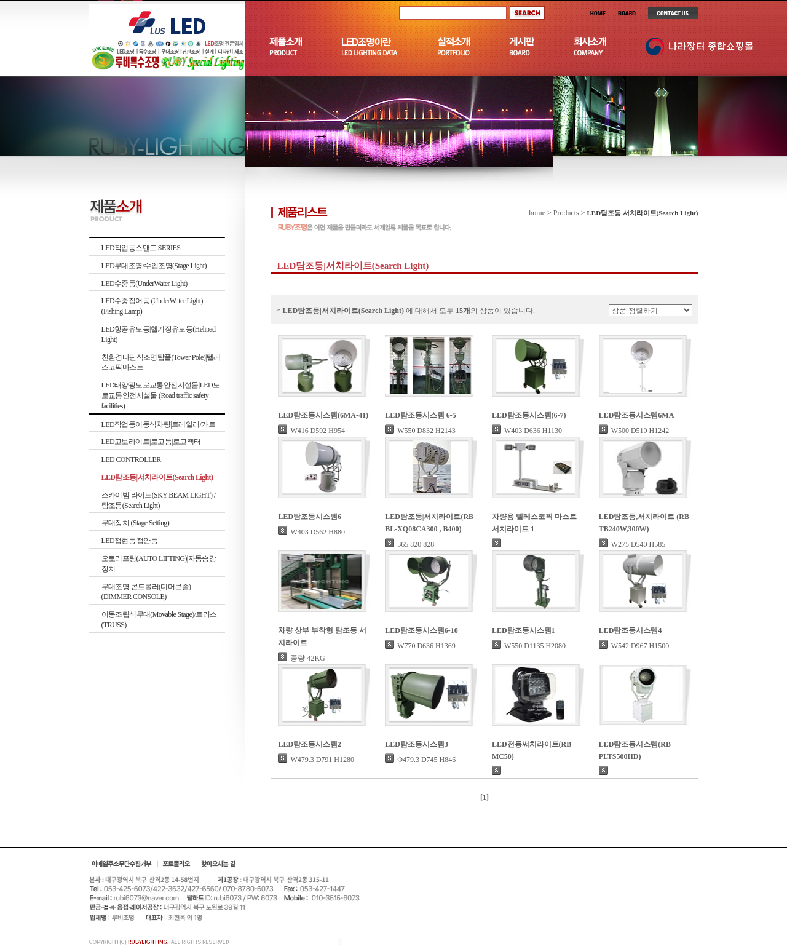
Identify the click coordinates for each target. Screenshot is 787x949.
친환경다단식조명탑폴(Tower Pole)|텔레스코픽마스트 (161, 362)
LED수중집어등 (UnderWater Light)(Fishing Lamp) (152, 306)
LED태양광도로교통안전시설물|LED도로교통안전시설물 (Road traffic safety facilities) (160, 395)
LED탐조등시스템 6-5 (420, 415)
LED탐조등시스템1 (523, 630)
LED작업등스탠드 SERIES (141, 248)
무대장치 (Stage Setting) (135, 522)
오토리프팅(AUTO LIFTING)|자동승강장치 (158, 563)
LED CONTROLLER (131, 459)
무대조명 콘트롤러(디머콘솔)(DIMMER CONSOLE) (146, 592)
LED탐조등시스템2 (309, 744)
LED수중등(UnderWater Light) (144, 283)
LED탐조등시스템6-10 (421, 630)
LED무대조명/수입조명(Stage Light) (154, 265)
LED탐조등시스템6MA (636, 415)
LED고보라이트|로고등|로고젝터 (151, 441)
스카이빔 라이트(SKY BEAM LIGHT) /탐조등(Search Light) (158, 500)
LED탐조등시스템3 (416, 744)
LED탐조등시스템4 (630, 630)
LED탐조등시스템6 (309, 516)
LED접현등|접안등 (129, 540)
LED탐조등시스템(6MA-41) (323, 415)
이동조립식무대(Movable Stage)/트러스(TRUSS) (159, 619)
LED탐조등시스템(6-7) (529, 415)
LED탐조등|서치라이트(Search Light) (157, 477)
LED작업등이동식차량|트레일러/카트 (158, 424)
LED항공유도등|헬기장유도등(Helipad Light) (158, 334)
